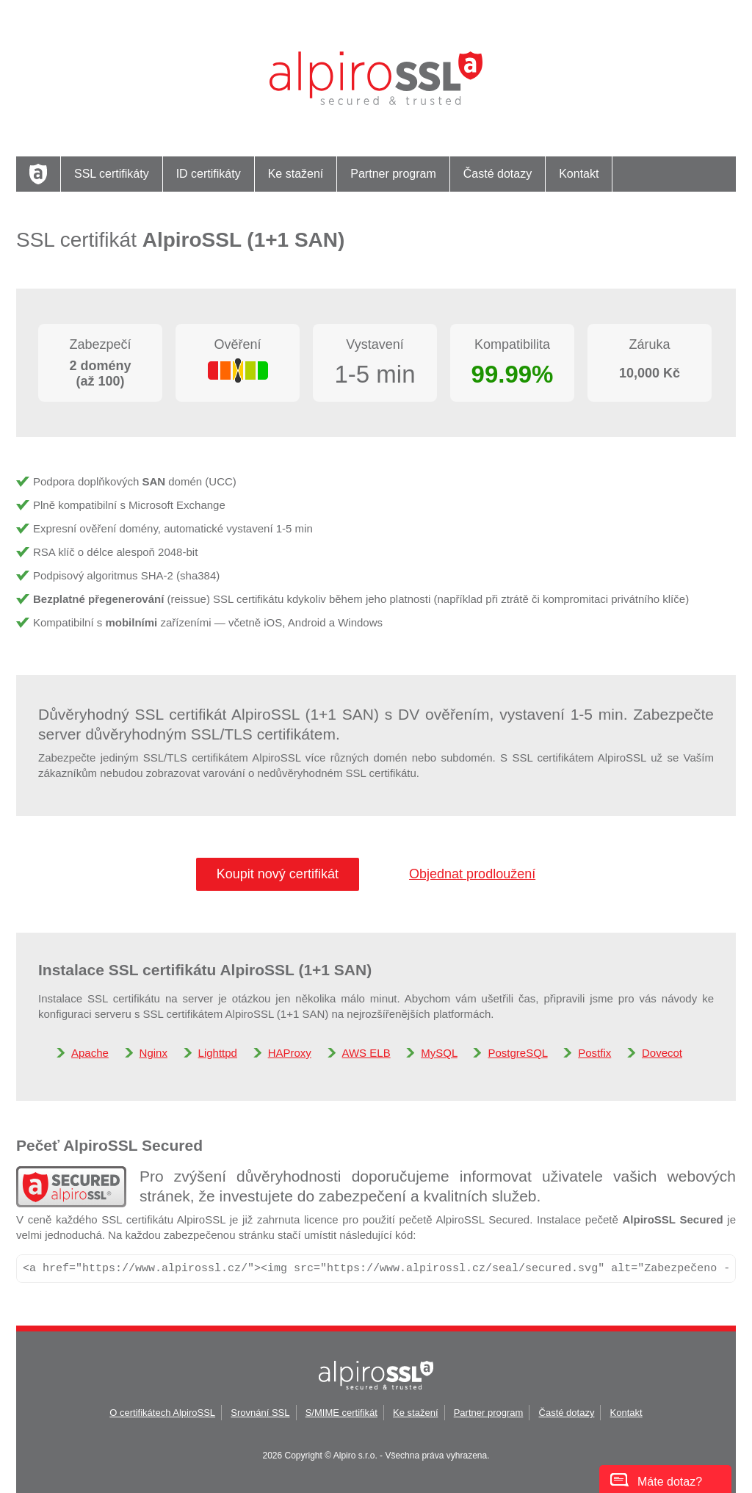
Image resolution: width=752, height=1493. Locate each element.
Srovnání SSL (260, 1412)
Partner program (393, 173)
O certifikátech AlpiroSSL (162, 1412)
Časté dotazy (497, 173)
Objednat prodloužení (472, 874)
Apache (90, 1052)
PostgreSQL (517, 1052)
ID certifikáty (208, 173)
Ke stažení (296, 173)
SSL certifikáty (111, 173)
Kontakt (579, 173)
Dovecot (662, 1052)
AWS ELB (366, 1052)
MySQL (439, 1052)
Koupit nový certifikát (278, 874)
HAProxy (289, 1052)
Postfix (594, 1052)
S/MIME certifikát (341, 1412)
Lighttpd (217, 1052)
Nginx (153, 1052)
